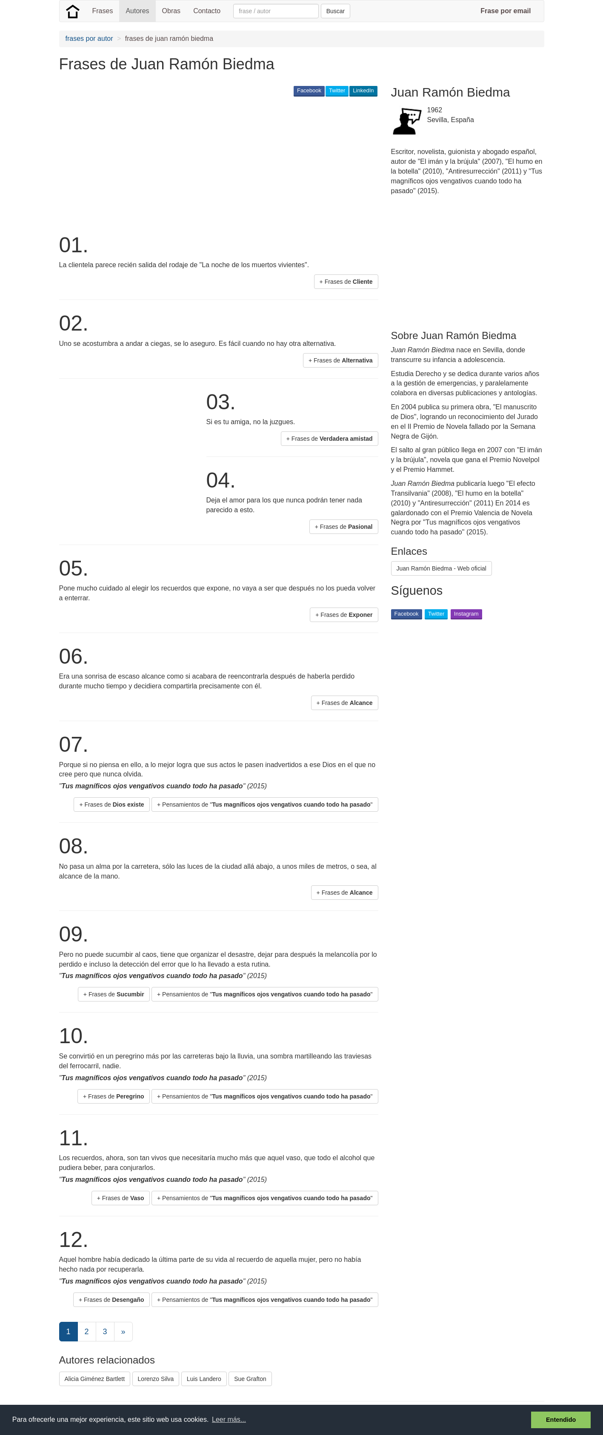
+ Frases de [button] (346, 281)
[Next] (123, 1331)
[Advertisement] (214, 164)
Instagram (466, 614)
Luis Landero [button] (204, 1378)
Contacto (206, 10)
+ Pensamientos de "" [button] (264, 804)
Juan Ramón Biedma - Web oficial (441, 568)
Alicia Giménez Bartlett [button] (95, 1378)
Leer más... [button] (229, 1419)
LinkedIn (363, 90)
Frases (102, 10)
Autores (137, 10)
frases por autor (89, 38)
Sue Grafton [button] (250, 1378)
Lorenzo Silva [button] (156, 1378)
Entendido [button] (561, 1419)
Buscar (335, 11)
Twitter (337, 90)
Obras (171, 10)
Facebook (309, 90)
